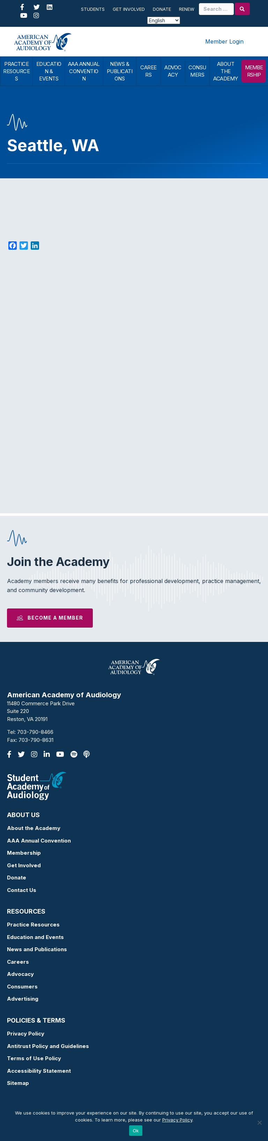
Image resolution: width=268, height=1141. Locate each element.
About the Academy (33, 828)
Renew (186, 9)
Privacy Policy (25, 1033)
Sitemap (18, 1083)
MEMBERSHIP (254, 71)
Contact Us (21, 890)
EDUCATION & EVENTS (48, 71)
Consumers (22, 986)
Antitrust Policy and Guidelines (48, 1046)
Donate (162, 9)
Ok (136, 1130)
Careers (18, 961)
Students (93, 9)
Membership (24, 852)
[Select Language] (163, 20)
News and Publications (37, 949)
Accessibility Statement (39, 1071)
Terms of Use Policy (34, 1058)
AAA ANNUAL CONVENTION (84, 71)
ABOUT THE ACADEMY (225, 71)
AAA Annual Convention (39, 840)
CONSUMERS (197, 71)
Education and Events (35, 937)
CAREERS (148, 71)
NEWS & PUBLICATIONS (120, 71)
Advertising (22, 998)
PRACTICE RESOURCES (16, 71)
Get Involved (129, 9)
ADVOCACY (172, 71)
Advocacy (20, 974)
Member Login (224, 41)
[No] (259, 1122)
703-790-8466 (35, 732)
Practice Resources (33, 924)
